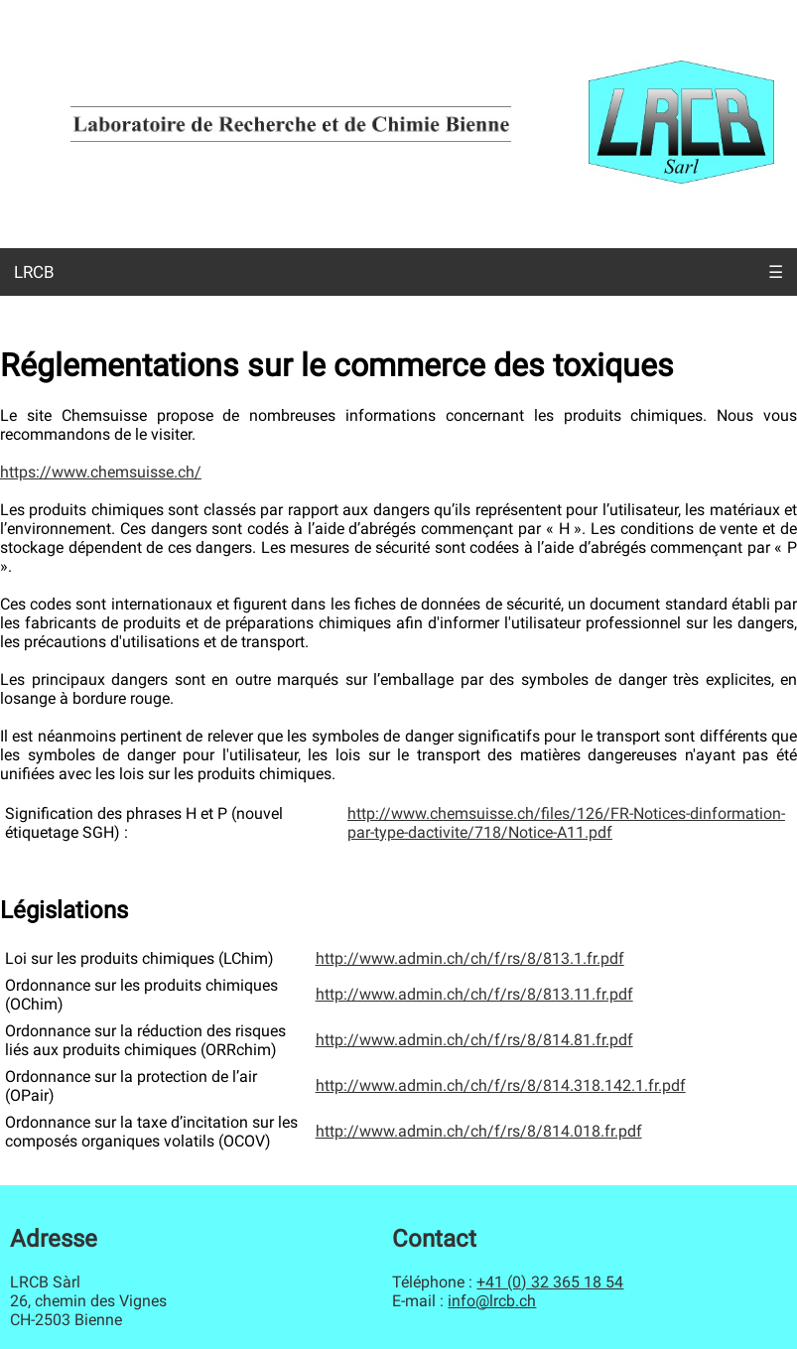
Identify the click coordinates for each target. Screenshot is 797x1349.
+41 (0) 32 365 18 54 (549, 1282)
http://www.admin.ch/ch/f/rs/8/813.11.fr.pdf (474, 994)
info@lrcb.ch (492, 1300)
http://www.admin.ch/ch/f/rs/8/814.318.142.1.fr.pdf (501, 1085)
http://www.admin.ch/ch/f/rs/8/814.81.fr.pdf (474, 1039)
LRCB (34, 272)
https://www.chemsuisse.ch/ (100, 472)
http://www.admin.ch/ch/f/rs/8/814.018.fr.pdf (479, 1131)
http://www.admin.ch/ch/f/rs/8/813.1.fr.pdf (470, 958)
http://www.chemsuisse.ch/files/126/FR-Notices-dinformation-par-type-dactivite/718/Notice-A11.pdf (566, 823)
